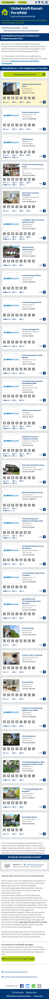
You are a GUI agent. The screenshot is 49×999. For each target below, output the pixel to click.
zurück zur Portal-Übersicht (15, 972)
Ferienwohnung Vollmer (31, 275)
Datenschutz (31, 992)
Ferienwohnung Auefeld (31, 302)
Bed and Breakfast (29, 817)
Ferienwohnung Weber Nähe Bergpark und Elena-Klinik (33, 763)
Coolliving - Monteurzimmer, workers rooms (33, 221)
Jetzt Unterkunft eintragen (19, 959)
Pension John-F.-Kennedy (32, 655)
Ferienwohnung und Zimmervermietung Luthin (32, 520)
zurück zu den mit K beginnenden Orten (20, 976)
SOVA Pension (27, 139)
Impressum (38, 996)
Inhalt (22, 2)
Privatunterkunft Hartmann (33, 465)
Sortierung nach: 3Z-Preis (29, 74)
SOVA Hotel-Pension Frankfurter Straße (30, 437)
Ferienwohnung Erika (30, 329)
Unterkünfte (8, 2)
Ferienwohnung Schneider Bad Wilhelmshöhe (32, 382)
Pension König (28, 628)
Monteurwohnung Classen (32, 492)
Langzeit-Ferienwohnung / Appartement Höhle (32, 709)
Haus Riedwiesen (29, 736)
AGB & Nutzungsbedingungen (18, 996)
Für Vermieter (18, 992)
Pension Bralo (27, 682)
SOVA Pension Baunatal (31, 410)
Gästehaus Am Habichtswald (27, 248)
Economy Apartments (30, 112)
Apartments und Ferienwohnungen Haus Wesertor (31, 601)
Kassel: (16, 864)
